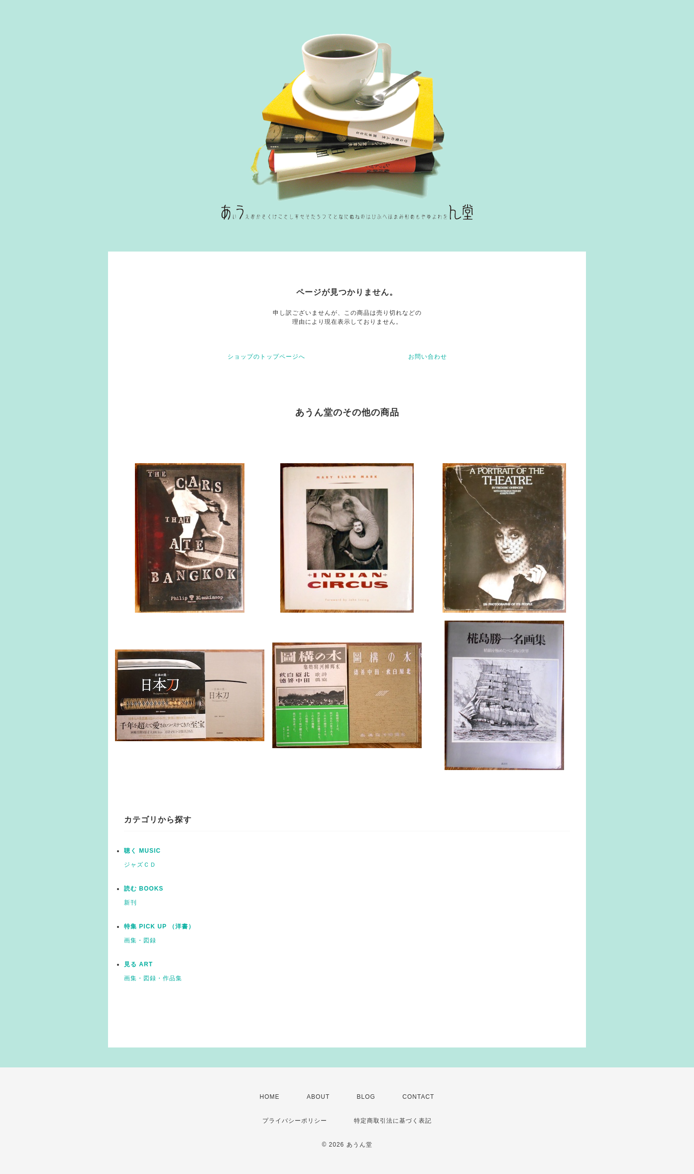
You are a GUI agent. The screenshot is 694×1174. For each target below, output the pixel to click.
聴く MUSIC (142, 850)
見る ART (138, 964)
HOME (270, 1096)
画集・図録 (140, 940)
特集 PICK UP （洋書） (159, 926)
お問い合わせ (427, 356)
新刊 (130, 902)
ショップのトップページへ (266, 356)
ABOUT (318, 1096)
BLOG (366, 1096)
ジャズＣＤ (140, 864)
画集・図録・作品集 (153, 978)
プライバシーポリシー (294, 1120)
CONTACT (418, 1096)
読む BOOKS (143, 888)
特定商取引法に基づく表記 (393, 1120)
